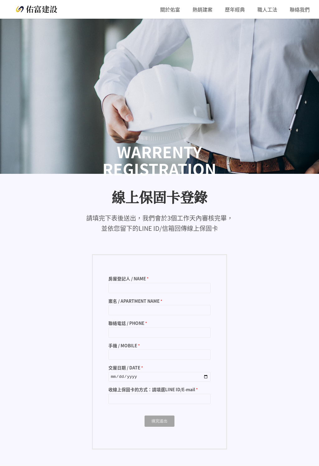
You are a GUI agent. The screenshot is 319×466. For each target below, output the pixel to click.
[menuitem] (170, 9)
